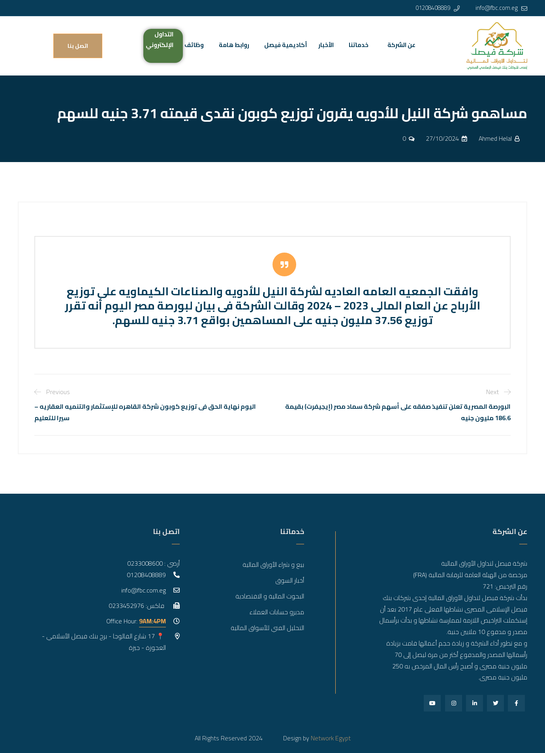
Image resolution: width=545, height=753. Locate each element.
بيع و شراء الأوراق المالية (273, 564)
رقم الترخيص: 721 (505, 586)
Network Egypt (331, 738)
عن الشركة (401, 45)
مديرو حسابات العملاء (277, 612)
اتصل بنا (78, 46)
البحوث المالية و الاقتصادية (269, 596)
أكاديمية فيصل (285, 45)
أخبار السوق (289, 580)
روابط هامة (234, 45)
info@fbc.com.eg (496, 7)
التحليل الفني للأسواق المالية (267, 628)
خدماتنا (358, 45)
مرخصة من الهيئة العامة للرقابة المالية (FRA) (470, 575)
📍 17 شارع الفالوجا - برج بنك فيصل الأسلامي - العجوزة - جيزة (104, 641)
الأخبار (326, 45)
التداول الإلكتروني (159, 39)
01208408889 (432, 7)
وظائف (194, 45)
